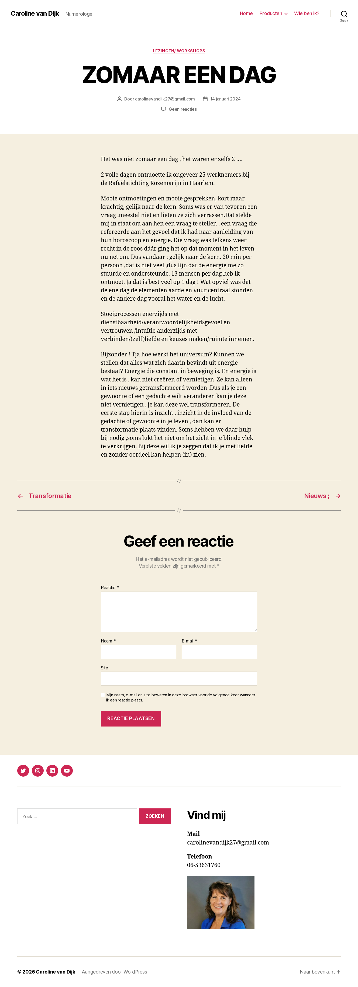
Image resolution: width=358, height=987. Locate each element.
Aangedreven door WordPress (114, 972)
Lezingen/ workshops (179, 50)
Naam (108, 641)
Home (246, 13)
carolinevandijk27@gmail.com (165, 99)
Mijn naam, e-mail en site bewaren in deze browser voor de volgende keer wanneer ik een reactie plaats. (180, 698)
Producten (271, 13)
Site (104, 667)
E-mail (189, 641)
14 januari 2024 (225, 99)
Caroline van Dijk (35, 13)
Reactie (110, 587)
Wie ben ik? (306, 13)
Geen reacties (183, 109)
